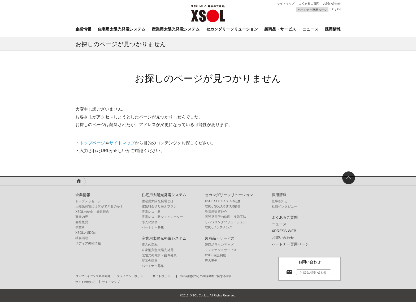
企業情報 (83, 29)
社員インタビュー (284, 206)
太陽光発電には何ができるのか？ (99, 206)
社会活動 (81, 238)
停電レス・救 (151, 211)
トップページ (92, 143)
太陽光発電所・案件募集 (159, 255)
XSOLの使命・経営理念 (92, 211)
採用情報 (333, 29)
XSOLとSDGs (85, 232)
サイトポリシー (163, 276)
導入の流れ (150, 222)
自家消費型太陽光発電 (158, 250)
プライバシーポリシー (131, 276)
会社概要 (81, 222)
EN (339, 9)
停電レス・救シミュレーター (162, 216)
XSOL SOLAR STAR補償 (222, 206)
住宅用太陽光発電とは (158, 201)
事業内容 (81, 216)
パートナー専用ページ (312, 9)
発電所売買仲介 (216, 211)
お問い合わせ (332, 3)
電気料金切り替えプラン (159, 206)
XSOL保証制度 (215, 255)
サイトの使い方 (85, 282)
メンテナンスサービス (221, 250)
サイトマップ (285, 3)
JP (331, 9)
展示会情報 (150, 260)
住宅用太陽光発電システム (121, 29)
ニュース (310, 29)
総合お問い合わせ (315, 272)
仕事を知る (280, 201)
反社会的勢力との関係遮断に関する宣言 (205, 276)
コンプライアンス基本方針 (92, 276)
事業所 (80, 227)
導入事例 (211, 260)
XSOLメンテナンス (218, 227)
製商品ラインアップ (219, 244)
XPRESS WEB (284, 231)
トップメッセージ (88, 201)
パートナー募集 (153, 227)
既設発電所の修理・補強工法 (225, 216)
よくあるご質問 (309, 3)
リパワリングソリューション (225, 222)
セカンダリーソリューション (232, 29)
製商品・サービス (280, 29)
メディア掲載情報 (88, 243)
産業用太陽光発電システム (176, 29)
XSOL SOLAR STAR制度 (222, 201)
